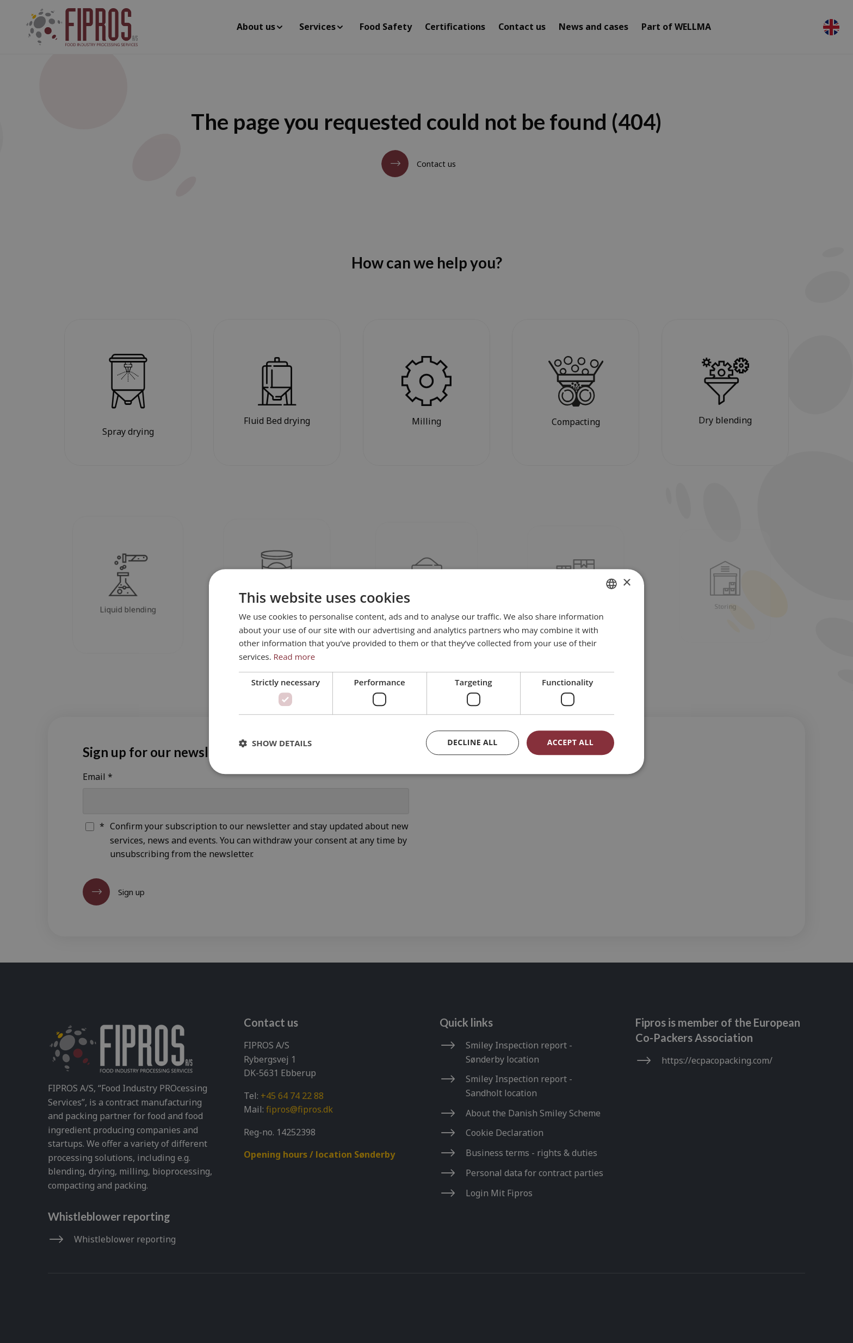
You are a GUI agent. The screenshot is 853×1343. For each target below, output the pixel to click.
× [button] (626, 583)
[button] (275, 743)
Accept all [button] (570, 742)
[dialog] (426, 671)
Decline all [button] (472, 742)
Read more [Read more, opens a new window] (295, 656)
